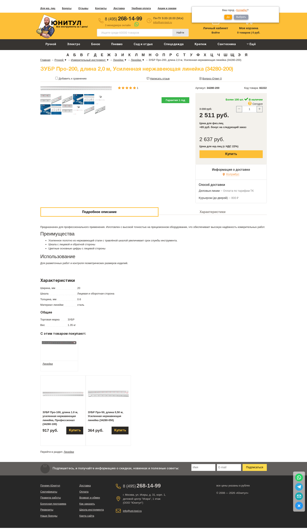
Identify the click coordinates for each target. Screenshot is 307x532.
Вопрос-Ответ (212, 78)
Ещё (251, 44)
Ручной (50, 44)
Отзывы (83, 8)
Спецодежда (174, 44)
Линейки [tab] (48, 363)
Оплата (84, 491)
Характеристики (213, 212)
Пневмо (117, 44)
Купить (231, 154)
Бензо (95, 44)
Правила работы (50, 497)
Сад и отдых (143, 44)
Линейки (69, 451)
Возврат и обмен (89, 497)
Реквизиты (46, 509)
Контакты (101, 8)
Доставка (119, 8)
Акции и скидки (167, 8)
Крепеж (200, 44)
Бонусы (67, 8)
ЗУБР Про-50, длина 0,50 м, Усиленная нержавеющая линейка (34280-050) (105, 416)
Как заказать (87, 503)
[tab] (59, 342)
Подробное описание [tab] (99, 212)
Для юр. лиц (47, 8)
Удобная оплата (141, 8)
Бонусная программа (53, 503)
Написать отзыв (160, 78)
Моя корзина (248, 28)
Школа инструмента (91, 509)
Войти (216, 32)
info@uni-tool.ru (162, 22)
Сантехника (226, 44)
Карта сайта (86, 515)
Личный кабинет (215, 28)
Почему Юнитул (50, 485)
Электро (73, 44)
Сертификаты (48, 491)
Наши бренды (49, 515)
